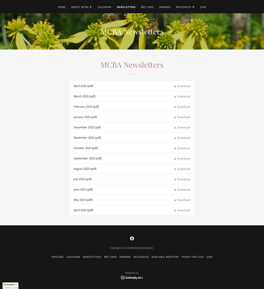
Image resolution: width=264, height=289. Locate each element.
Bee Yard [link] (147, 7)
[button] (81, 7)
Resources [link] (141, 256)
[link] (132, 86)
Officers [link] (57, 256)
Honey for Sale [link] (193, 256)
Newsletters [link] (126, 7)
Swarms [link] (165, 7)
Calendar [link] (104, 7)
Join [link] (203, 7)
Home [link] (62, 7)
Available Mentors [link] (165, 256)
